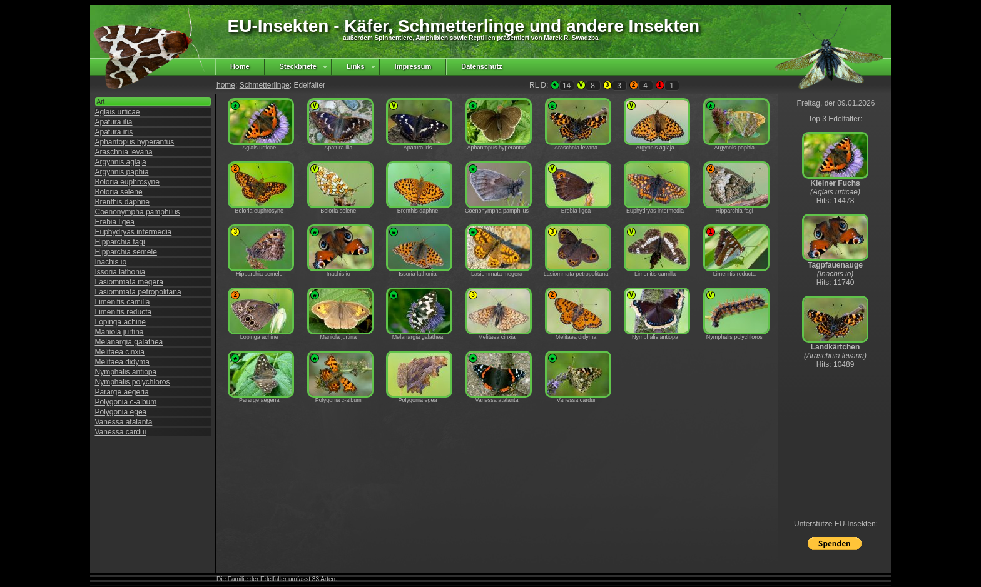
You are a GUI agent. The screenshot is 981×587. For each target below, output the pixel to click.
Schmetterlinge (265, 85)
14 (566, 85)
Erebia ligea (115, 222)
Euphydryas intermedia (133, 232)
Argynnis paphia (122, 172)
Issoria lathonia (120, 272)
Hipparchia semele (126, 252)
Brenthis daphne (122, 202)
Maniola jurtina (119, 332)
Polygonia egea (121, 412)
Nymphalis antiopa (126, 372)
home (225, 85)
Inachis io (111, 262)
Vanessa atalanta (124, 422)
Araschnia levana (124, 152)
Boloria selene (119, 192)
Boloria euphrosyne (127, 182)
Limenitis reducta (123, 312)
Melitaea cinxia (120, 352)
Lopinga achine (120, 322)
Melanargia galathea (129, 342)
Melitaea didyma (122, 362)
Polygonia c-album (126, 402)
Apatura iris (114, 132)
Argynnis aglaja (120, 162)
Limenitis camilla (122, 302)
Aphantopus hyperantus (135, 142)
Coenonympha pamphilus (137, 212)
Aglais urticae (117, 112)
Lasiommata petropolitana (138, 292)
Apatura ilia (114, 122)
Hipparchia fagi (120, 242)
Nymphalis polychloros (132, 382)
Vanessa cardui (120, 432)
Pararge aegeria (122, 392)
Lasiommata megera (129, 282)
